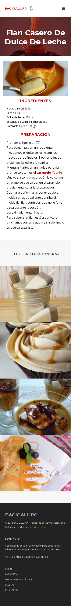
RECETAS (9, 584)
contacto (37, 545)
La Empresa (11, 574)
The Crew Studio (27, 527)
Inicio (8, 569)
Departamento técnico (19, 579)
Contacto (11, 590)
